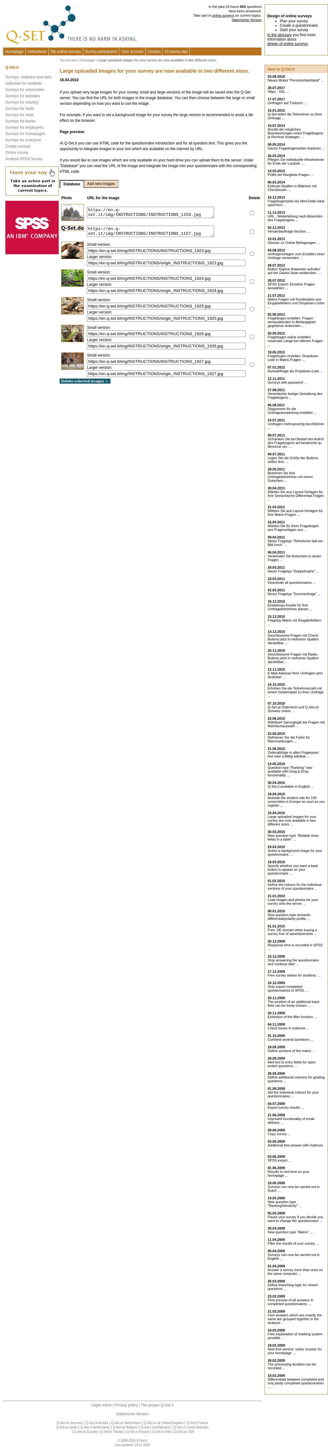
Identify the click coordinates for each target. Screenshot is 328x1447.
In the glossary (279, 35)
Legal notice (101, 1405)
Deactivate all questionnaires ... (292, 582)
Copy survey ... (279, 1134)
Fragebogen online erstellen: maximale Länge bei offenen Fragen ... (295, 340)
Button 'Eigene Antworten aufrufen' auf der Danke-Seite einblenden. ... (294, 271)
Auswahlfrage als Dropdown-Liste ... (295, 371)
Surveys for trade (19, 108)
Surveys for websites (22, 96)
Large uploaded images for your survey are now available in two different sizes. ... (292, 820)
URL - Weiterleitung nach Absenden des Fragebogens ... (295, 218)
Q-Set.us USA (184, 1431)
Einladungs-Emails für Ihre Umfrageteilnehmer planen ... (290, 607)
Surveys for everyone (23, 140)
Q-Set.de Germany (69, 1423)
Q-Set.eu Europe (85, 1431)
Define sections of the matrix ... (291, 1051)
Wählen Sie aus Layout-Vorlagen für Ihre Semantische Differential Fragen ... (296, 495)
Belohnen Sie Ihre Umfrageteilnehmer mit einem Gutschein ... (290, 476)
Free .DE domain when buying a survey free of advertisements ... (292, 932)
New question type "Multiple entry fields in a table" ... (293, 837)
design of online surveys (287, 44)
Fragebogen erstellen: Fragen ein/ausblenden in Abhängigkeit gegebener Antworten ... (291, 322)
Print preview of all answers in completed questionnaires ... (291, 1302)
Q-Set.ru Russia (137, 1431)
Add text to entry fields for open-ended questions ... (292, 1064)
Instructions (37, 51)
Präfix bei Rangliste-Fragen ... (291, 175)
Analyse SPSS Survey (24, 159)
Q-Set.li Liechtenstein (155, 1427)
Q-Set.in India (161, 1431)
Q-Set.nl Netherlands (95, 1427)
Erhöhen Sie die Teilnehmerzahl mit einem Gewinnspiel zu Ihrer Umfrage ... (296, 692)
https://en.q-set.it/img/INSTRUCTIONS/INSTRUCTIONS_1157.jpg (158, 232)
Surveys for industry (22, 102)
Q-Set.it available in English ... (291, 786)
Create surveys (18, 146)
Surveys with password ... (287, 382)
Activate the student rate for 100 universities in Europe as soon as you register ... (296, 801)
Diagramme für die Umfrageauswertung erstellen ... (292, 410)
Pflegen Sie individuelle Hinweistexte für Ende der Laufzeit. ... (296, 161)
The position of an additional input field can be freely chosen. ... (294, 1003)
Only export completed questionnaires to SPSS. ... (288, 988)
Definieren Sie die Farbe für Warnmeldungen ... (289, 739)
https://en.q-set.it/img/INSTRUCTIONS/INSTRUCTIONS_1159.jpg (158, 212)
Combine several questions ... (290, 1039)
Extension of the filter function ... (292, 1017)
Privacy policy (126, 1405)
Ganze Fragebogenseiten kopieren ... (296, 148)
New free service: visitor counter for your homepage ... (295, 1351)
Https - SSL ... (278, 91)
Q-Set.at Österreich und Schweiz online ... (293, 709)
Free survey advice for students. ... (294, 975)
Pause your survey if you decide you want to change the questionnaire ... (295, 1219)
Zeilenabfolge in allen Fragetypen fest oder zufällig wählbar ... (293, 754)
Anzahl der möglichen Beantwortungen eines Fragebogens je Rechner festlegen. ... (295, 133)
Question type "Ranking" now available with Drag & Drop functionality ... (290, 771)
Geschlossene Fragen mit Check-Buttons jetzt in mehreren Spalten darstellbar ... (293, 639)
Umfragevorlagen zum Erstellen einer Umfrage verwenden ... (296, 256)
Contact (154, 51)
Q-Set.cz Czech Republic (191, 1427)
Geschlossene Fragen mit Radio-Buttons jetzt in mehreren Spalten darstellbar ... (293, 658)
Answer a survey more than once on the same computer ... (295, 1271)
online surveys (223, 15)
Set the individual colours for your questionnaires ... (293, 1094)
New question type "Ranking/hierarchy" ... (285, 1204)
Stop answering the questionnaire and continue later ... (293, 962)
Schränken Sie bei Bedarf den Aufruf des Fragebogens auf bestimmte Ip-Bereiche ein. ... (296, 442)
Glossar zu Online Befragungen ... (294, 243)
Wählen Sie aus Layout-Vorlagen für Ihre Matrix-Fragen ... (295, 512)
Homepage (14, 51)
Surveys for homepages (25, 134)
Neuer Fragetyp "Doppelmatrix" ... (293, 571)
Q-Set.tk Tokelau (112, 1431)
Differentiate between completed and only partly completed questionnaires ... (296, 1383)
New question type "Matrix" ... (290, 1232)
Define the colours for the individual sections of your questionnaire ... (295, 886)
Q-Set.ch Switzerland (126, 1423)
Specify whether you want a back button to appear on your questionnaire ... (293, 869)
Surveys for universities (24, 89)
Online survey (16, 152)
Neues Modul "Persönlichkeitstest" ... (296, 80)
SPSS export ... (279, 1160)
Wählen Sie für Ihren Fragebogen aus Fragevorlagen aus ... (293, 528)
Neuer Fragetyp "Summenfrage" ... (294, 594)
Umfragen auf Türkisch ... (287, 103)
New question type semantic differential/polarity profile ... (289, 917)
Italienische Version (247, 20)
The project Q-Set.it (157, 1405)
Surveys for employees (24, 127)
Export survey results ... (286, 1107)
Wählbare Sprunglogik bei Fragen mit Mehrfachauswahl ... (296, 724)
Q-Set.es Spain (67, 1427)
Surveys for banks (20, 121)
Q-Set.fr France (197, 1423)
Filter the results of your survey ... (293, 1243)
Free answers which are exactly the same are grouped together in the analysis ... (295, 1319)
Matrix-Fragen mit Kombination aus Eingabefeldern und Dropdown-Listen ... (296, 303)
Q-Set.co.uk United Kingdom (164, 1423)
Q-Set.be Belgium (125, 1427)
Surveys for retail (19, 115)
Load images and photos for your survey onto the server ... (293, 901)
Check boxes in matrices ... (288, 1028)
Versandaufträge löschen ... (289, 231)
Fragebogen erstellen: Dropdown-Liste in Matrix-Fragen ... (293, 358)
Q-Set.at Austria (97, 1423)
